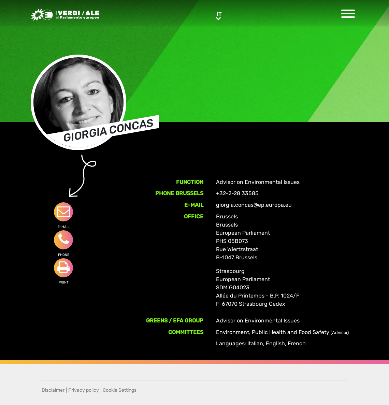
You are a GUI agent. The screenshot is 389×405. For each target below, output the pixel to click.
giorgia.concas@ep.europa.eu (254, 205)
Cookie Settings (119, 390)
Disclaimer (53, 390)
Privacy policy (83, 390)
